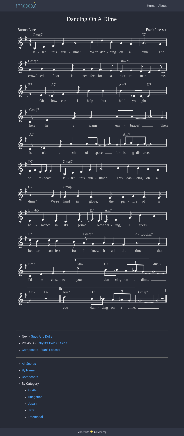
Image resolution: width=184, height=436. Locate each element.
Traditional (35, 417)
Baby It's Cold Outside (51, 343)
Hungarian (35, 397)
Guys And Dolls (41, 336)
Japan (32, 403)
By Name (28, 370)
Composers (30, 377)
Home (151, 6)
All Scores (29, 363)
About (162, 6)
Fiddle (32, 390)
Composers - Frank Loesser (41, 350)
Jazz (31, 410)
